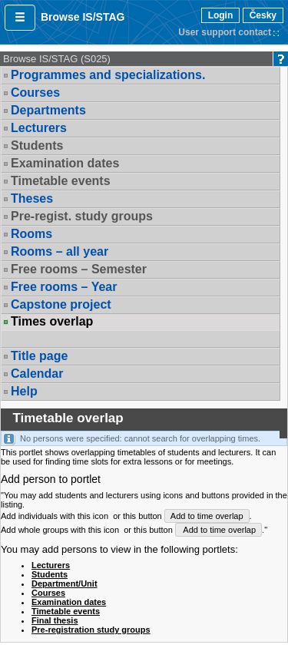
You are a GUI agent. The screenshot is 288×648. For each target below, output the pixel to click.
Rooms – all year (59, 251)
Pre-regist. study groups (82, 216)
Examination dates (65, 163)
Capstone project (61, 304)
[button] (20, 18)
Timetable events (61, 180)
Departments (48, 110)
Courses (35, 92)
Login (220, 15)
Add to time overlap (206, 516)
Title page (39, 355)
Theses (32, 198)
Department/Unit (64, 583)
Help (24, 391)
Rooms (31, 233)
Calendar (37, 373)
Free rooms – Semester (79, 269)
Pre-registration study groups (91, 629)
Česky (263, 15)
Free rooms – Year (64, 286)
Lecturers (39, 127)
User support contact (224, 32)
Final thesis (54, 620)
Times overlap (52, 322)
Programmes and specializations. (108, 74)
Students (37, 145)
